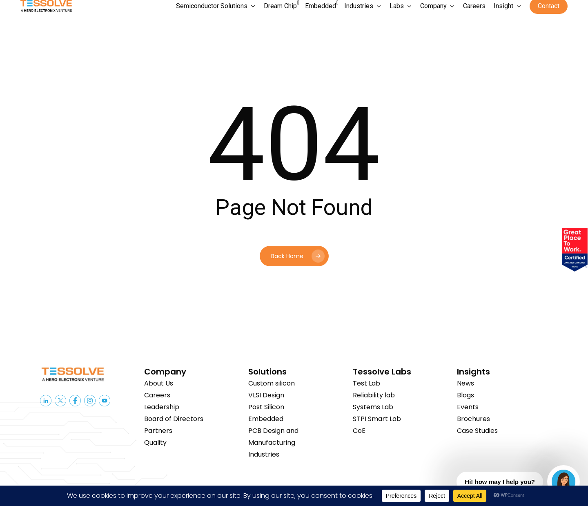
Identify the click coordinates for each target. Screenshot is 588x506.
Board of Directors (173, 419)
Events (468, 407)
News (465, 383)
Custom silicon (271, 383)
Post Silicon (266, 407)
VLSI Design (266, 395)
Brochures (473, 419)
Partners (158, 430)
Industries (263, 454)
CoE (359, 430)
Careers (157, 395)
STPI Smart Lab (377, 419)
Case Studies (477, 430)
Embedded (265, 419)
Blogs (465, 395)
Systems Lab (373, 407)
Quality (155, 442)
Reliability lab (374, 395)
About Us (158, 383)
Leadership (161, 407)
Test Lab (366, 383)
